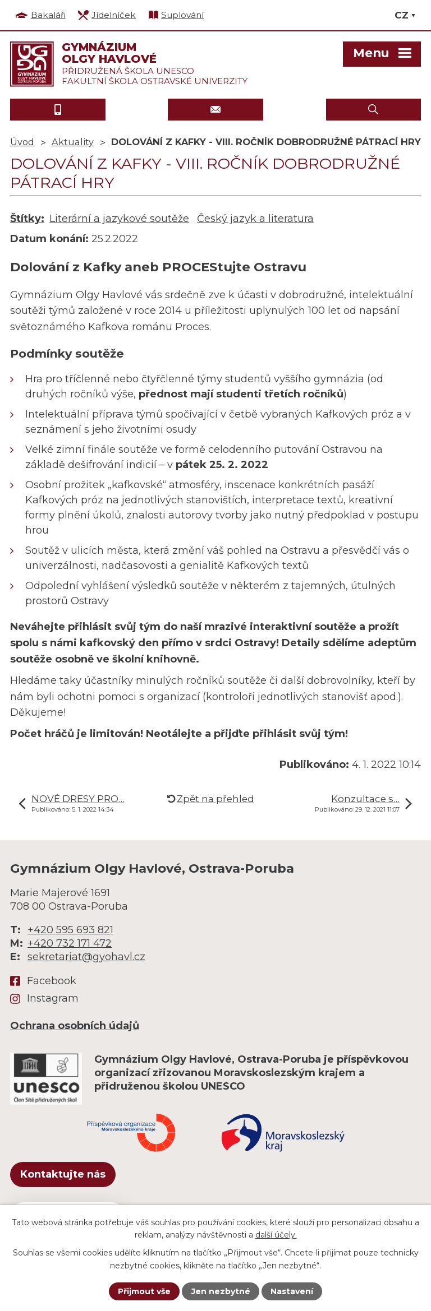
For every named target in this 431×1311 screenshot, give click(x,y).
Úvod (22, 141)
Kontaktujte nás (63, 1174)
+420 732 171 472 (69, 943)
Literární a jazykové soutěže (119, 218)
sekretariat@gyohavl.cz (86, 957)
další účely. (276, 1235)
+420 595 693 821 (70, 930)
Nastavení (291, 1291)
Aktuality (73, 141)
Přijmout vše (144, 1291)
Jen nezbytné (220, 1291)
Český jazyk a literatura (255, 218)
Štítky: (27, 218)
